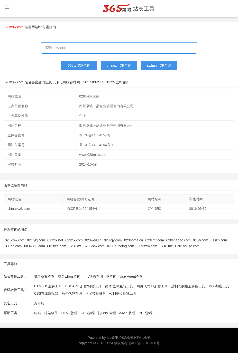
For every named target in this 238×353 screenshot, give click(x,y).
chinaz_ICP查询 (119, 65)
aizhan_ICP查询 (159, 65)
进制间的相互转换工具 (188, 286)
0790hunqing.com (120, 246)
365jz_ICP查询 (79, 65)
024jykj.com (36, 240)
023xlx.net (55, 240)
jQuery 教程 (107, 313)
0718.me (166, 246)
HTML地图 (142, 338)
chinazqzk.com (19, 209)
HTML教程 (69, 313)
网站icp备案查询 (43, 27)
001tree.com (56, 246)
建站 (37, 313)
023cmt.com (154, 240)
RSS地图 (126, 338)
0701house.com (187, 246)
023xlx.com (74, 240)
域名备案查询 (44, 276)
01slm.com (219, 240)
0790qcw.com (94, 246)
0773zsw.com (147, 246)
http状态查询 (93, 276)
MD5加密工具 (219, 286)
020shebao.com (178, 240)
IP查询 (111, 276)
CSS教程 (88, 313)
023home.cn (133, 240)
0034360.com (34, 246)
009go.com (13, 246)
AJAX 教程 (127, 313)
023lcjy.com (113, 240)
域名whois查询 (69, 276)
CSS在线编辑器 (46, 293)
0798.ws (75, 246)
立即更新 (122, 82)
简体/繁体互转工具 (119, 286)
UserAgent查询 (131, 276)
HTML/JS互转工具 (48, 286)
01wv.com (200, 240)
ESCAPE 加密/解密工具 (83, 286)
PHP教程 (146, 313)
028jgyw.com (15, 240)
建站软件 (51, 313)
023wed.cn (93, 240)
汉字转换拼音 (95, 293)
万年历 (39, 303)
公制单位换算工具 (122, 293)
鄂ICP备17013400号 (144, 343)
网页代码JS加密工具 (152, 286)
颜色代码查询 (72, 293)
